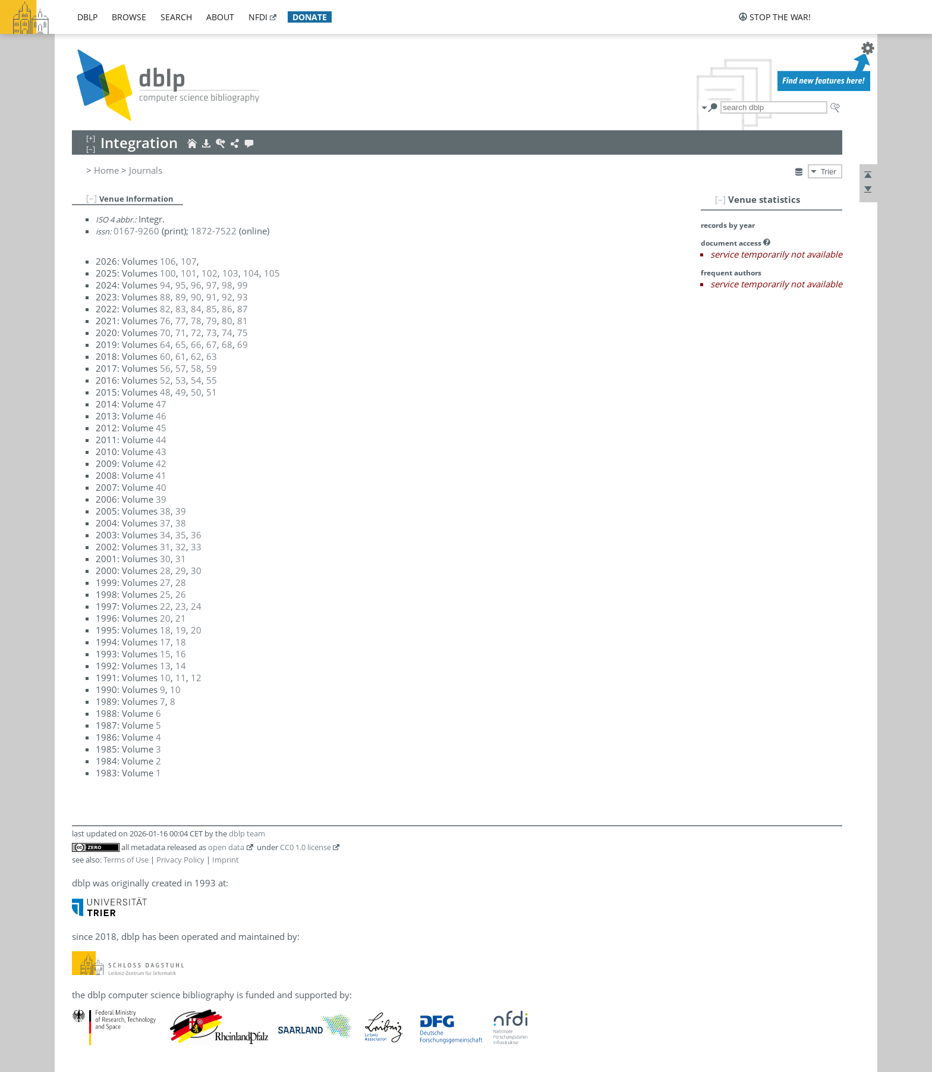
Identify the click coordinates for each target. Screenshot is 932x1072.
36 (196, 535)
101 (189, 273)
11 (180, 678)
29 (180, 570)
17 (165, 642)
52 (165, 380)
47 (161, 404)
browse (129, 17)
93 (242, 297)
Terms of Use (126, 859)
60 (165, 356)
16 (180, 654)
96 (196, 285)
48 (165, 392)
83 (180, 309)
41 (161, 475)
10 (165, 678)
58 (196, 368)
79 (211, 321)
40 (161, 487)
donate (309, 17)
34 (165, 535)
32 (180, 547)
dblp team (247, 833)
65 (180, 344)
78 (196, 321)
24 (196, 606)
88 (165, 297)
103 (230, 273)
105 (272, 273)
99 (242, 285)
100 (168, 273)
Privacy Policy (180, 859)
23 (180, 606)
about (220, 17)
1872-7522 (214, 231)
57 (180, 368)
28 (165, 570)
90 (196, 297)
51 (211, 392)
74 (227, 332)
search (176, 17)
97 (211, 285)
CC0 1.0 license (305, 847)
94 (165, 285)
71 (180, 332)
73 (211, 332)
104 (251, 273)
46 (161, 416)
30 (165, 559)
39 (161, 499)
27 (165, 582)
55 (211, 380)
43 (161, 451)
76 (165, 321)
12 (196, 678)
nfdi (257, 17)
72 (196, 332)
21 (180, 618)
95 (180, 285)
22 (165, 606)
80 (227, 321)
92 (227, 297)
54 (196, 380)
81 (242, 321)
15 (165, 654)
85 (211, 309)
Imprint (225, 859)
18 (165, 630)
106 (168, 261)
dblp (87, 17)
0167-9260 (136, 231)
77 (180, 321)
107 (189, 261)
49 (180, 392)
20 (165, 618)
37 (165, 523)
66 (196, 344)
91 (211, 297)
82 (165, 309)
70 (165, 332)
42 (161, 463)
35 (180, 535)
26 (180, 594)
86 (227, 309)
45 (161, 428)
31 (165, 547)
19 (180, 630)
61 (180, 356)
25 (165, 594)
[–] (720, 199)
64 (165, 344)
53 (180, 380)
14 (180, 666)
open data (226, 847)
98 (227, 285)
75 (242, 332)
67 (211, 344)
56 (165, 368)
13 (165, 666)
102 (209, 273)
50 (196, 392)
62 (196, 356)
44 (161, 440)
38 (165, 511)
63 (211, 356)
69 (242, 344)
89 (180, 297)
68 (227, 344)
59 (211, 368)
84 (196, 309)
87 (242, 309)
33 (196, 547)
